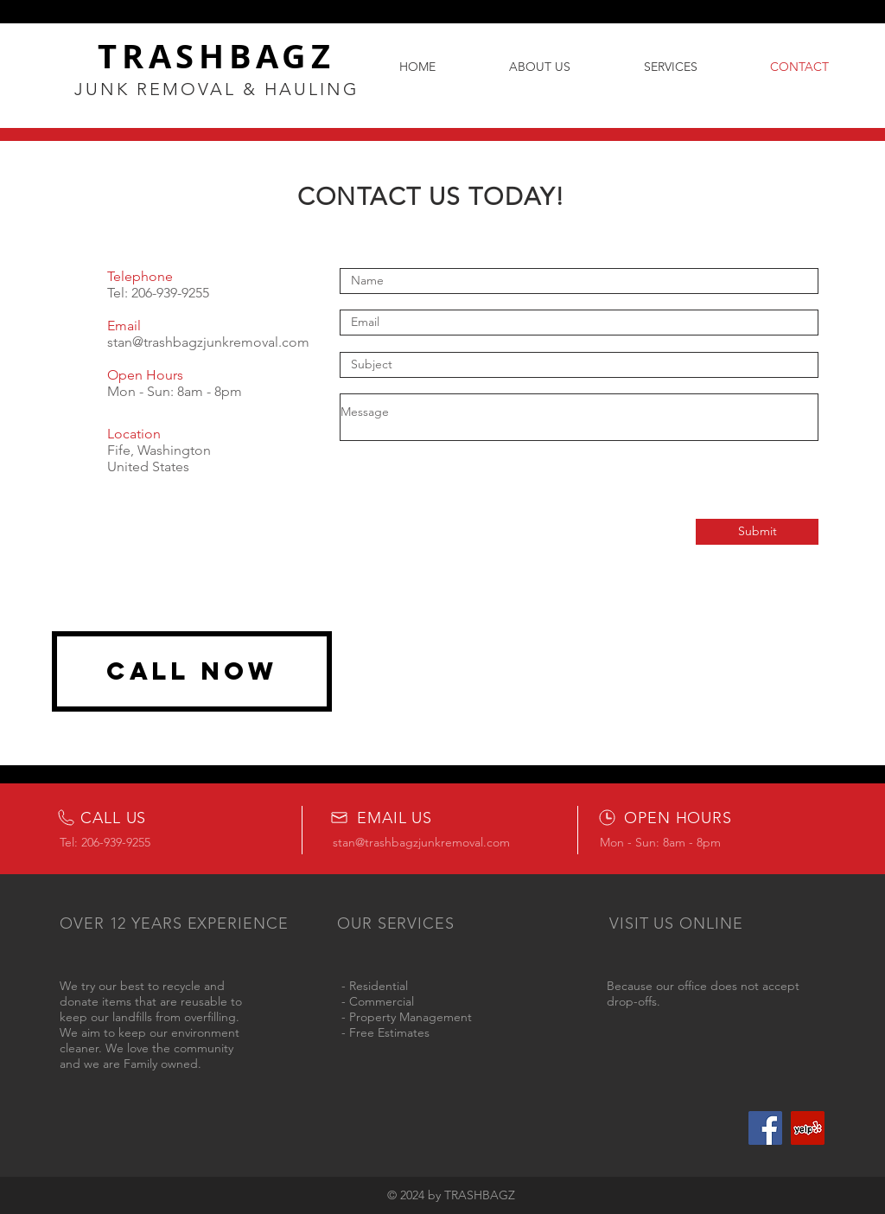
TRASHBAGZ (216, 56)
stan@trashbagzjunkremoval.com (208, 342)
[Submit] (757, 532)
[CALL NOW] (192, 671)
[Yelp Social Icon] (808, 1128)
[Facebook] (765, 1128)
